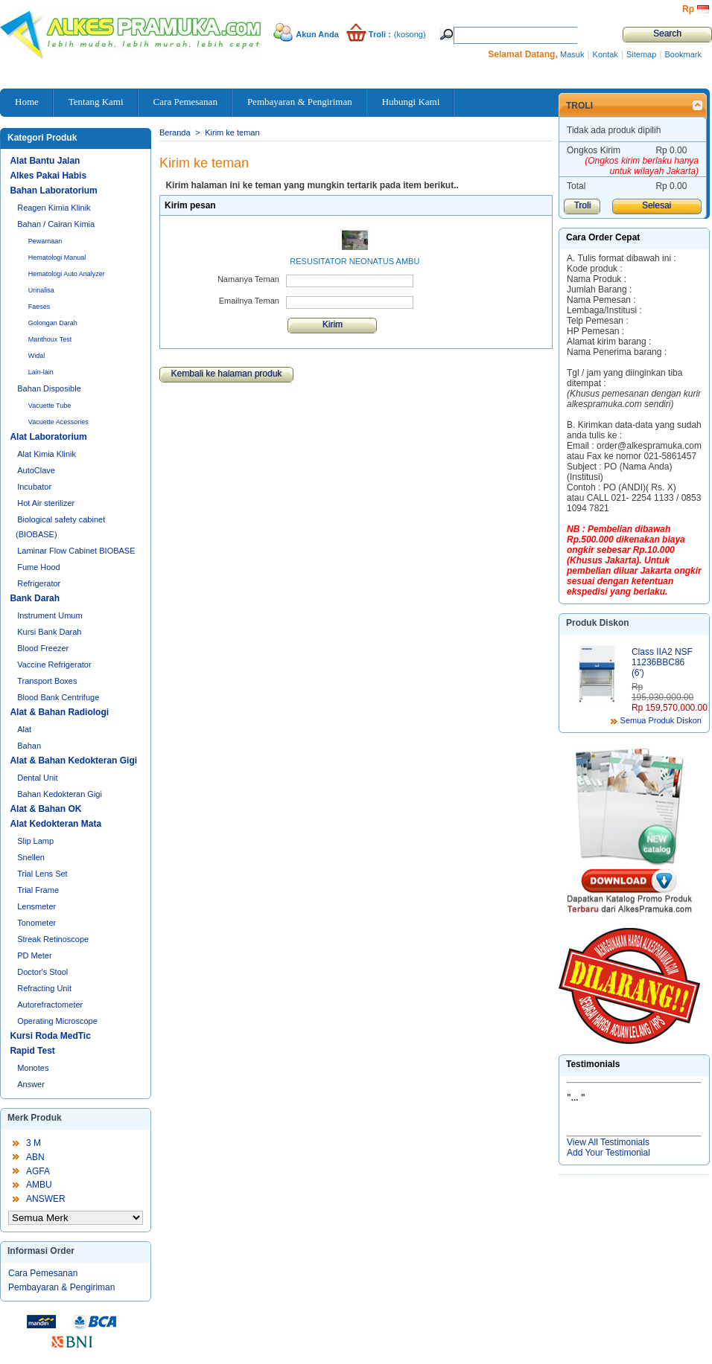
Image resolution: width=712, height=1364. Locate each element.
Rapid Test (32, 1051)
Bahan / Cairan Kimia (56, 224)
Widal (36, 355)
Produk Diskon (597, 623)
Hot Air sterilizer (45, 503)
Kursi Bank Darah (49, 631)
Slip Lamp (35, 840)
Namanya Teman (248, 279)
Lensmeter (36, 906)
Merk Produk (34, 1117)
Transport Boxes (47, 680)
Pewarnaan (45, 241)
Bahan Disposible (49, 388)
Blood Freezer (43, 648)
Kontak (605, 54)
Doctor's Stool (42, 971)
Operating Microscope (57, 1020)
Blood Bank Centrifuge (58, 697)
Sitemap (641, 54)
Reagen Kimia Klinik (53, 207)
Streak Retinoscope (53, 939)
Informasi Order (40, 1251)
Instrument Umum (49, 615)
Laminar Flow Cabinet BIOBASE (76, 550)
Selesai (656, 205)
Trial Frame (38, 890)
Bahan (29, 745)
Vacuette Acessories (58, 422)
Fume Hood (38, 567)
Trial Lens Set (42, 873)
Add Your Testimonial (608, 1152)
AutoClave (36, 470)
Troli (579, 105)
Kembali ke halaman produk (226, 373)
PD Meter (34, 955)
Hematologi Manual (57, 257)
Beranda (175, 132)
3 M (33, 1143)
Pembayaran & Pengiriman (61, 1287)
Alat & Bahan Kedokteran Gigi (73, 760)
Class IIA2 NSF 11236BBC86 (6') (662, 662)
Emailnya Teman (249, 300)
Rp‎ (688, 9)
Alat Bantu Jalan (45, 161)
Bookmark (683, 54)
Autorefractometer (50, 1004)
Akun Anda (317, 34)
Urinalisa (41, 290)
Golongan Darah (52, 323)
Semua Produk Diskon (661, 720)
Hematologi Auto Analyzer (66, 274)
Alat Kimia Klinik (46, 453)
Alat (24, 729)
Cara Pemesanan (42, 1273)
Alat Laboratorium (48, 437)
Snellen (31, 857)
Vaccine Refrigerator (54, 664)
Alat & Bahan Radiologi (59, 712)
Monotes (32, 1067)
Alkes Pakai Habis (48, 175)
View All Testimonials (608, 1142)
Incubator (34, 486)
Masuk (572, 54)
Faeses (39, 306)
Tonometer (36, 922)
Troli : (380, 34)
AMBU (39, 1184)
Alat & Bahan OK (45, 809)
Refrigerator (38, 583)
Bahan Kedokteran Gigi (59, 794)
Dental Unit (37, 777)
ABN (35, 1157)
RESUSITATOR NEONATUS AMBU (354, 261)
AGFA (38, 1171)
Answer (31, 1084)
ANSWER (46, 1199)
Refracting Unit (44, 988)
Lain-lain (41, 372)
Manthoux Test (49, 339)
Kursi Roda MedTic (50, 1036)
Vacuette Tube (49, 405)
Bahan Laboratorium (53, 190)
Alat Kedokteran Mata (55, 824)
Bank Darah (35, 598)
